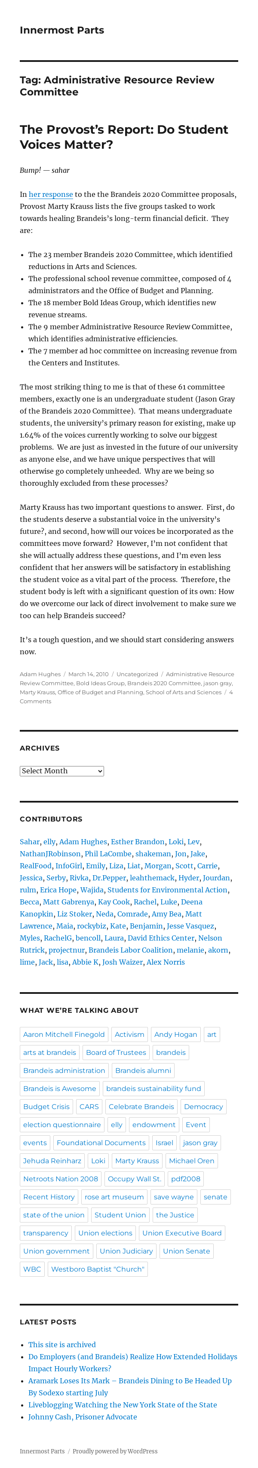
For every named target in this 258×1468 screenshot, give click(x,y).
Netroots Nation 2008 (60, 1179)
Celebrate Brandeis (141, 1107)
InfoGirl (68, 865)
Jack (46, 962)
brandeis (171, 1052)
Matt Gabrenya (68, 902)
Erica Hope (58, 890)
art (212, 1034)
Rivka (79, 877)
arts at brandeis (49, 1052)
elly (49, 841)
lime (27, 962)
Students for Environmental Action (167, 890)
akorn (218, 950)
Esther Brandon (138, 841)
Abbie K (85, 962)
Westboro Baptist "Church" (97, 1269)
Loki (176, 841)
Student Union (120, 1215)
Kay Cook (114, 902)
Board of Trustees (116, 1052)
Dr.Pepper (109, 877)
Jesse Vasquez (190, 926)
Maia (64, 926)
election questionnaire (62, 1125)
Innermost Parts (62, 30)
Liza (116, 865)
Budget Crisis (46, 1107)
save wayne (174, 1197)
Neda (105, 914)
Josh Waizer (122, 962)
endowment (154, 1125)
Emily (95, 865)
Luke (168, 902)
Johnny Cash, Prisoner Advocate (82, 1417)
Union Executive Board (182, 1233)
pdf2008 (185, 1179)
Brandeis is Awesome (59, 1089)
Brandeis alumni (143, 1071)
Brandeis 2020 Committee (164, 683)
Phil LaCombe (108, 853)
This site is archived (62, 1344)
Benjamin (146, 926)
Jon (181, 853)
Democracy (203, 1107)
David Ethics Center (161, 938)
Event (196, 1125)
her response (51, 194)
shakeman (153, 853)
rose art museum (114, 1197)
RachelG (58, 938)
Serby (56, 877)
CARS (89, 1107)
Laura (114, 938)
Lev (193, 841)
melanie (190, 950)
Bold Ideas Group (100, 683)
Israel (164, 1143)
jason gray (217, 683)
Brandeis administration (64, 1071)
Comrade (132, 914)
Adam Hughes (40, 674)
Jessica (31, 877)
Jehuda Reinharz (52, 1161)
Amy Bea (166, 914)
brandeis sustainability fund (153, 1089)
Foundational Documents (101, 1143)
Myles (30, 938)
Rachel (145, 902)
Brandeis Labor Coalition (131, 950)
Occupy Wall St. (134, 1179)
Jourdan (216, 877)
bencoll (88, 938)
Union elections (105, 1233)
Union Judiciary (126, 1251)
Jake (197, 853)
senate (215, 1197)
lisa (62, 962)
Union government (56, 1251)
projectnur (67, 950)
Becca (29, 902)
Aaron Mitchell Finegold (64, 1034)
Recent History (49, 1197)
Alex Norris (166, 962)
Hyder (188, 877)
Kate (118, 926)
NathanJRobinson (50, 853)
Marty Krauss (37, 692)
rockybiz (91, 926)
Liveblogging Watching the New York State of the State (122, 1405)
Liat (134, 865)
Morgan (158, 865)
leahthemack (152, 877)
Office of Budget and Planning (100, 692)
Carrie (207, 865)
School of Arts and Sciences (183, 692)
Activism (129, 1034)
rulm (28, 890)
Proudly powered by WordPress (115, 1451)
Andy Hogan (175, 1034)
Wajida (92, 890)
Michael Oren (192, 1161)
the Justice (175, 1215)
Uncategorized (137, 674)
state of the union (54, 1215)
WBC (32, 1269)
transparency (45, 1233)
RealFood (36, 865)
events (35, 1143)
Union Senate (186, 1251)
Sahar (30, 841)
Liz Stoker (74, 914)
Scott (184, 865)
